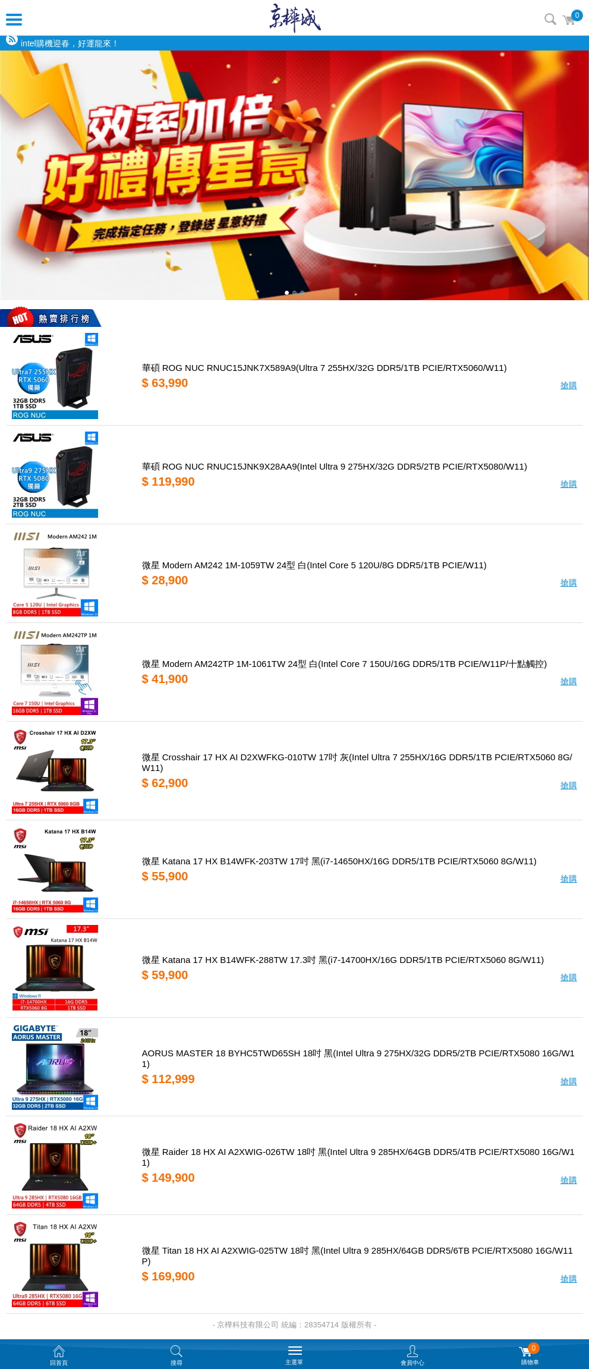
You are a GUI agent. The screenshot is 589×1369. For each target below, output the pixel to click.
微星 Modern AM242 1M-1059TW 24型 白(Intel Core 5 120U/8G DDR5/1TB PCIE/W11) (314, 565)
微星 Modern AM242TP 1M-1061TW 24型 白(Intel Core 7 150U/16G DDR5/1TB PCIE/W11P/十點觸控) (344, 664)
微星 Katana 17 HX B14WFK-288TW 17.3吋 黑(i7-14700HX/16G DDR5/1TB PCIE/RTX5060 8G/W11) (343, 960)
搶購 (568, 385)
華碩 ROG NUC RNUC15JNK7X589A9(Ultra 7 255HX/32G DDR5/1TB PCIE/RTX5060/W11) (324, 368)
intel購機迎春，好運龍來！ (70, 43)
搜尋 (550, 19)
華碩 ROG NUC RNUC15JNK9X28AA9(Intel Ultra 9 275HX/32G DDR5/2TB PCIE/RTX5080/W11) (334, 466)
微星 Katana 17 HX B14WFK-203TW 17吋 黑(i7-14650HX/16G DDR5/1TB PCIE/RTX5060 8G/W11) (339, 861)
